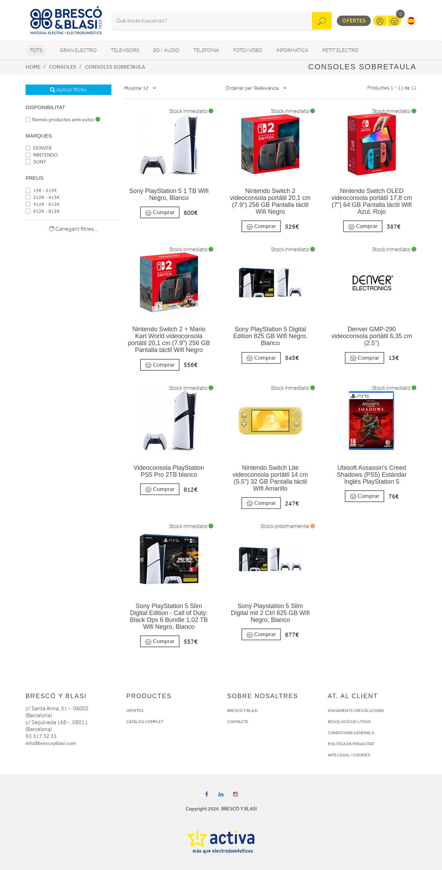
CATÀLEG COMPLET (145, 721)
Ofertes (354, 20)
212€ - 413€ (42, 197)
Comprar (160, 212)
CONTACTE (237, 721)
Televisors (125, 50)
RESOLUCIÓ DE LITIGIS (349, 721)
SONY (36, 162)
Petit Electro (340, 50)
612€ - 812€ (42, 211)
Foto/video (248, 50)
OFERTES (135, 710)
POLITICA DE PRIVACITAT (351, 743)
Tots (36, 50)
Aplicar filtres (68, 90)
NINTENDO (42, 155)
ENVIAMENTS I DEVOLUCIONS (356, 710)
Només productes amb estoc (63, 120)
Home (33, 67)
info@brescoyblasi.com (51, 743)
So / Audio (166, 50)
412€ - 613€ (42, 204)
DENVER (39, 148)
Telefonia (206, 50)
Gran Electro (78, 50)
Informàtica (292, 50)
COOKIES (361, 755)
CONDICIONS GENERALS (351, 732)
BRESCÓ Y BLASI (242, 710)
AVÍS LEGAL (339, 755)
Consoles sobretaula (115, 67)
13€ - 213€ (41, 190)
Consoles (62, 67)
